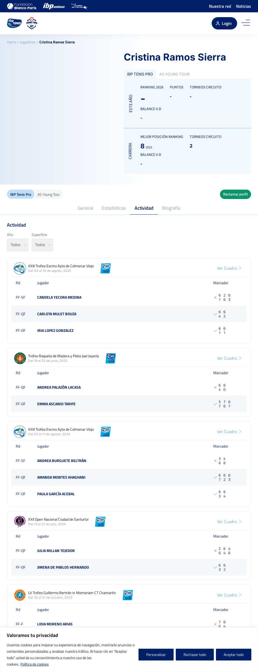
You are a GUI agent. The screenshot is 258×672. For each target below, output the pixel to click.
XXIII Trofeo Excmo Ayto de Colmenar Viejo (61, 266)
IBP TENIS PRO (140, 74)
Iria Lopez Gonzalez (55, 330)
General (85, 208)
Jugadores (28, 42)
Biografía (171, 208)
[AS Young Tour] (31, 23)
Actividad (144, 208)
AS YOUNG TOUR (174, 74)
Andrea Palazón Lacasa (59, 387)
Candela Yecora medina (59, 297)
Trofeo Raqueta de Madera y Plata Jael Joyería (63, 356)
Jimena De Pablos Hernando (63, 567)
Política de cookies (34, 664)
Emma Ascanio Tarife (56, 404)
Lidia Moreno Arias (55, 624)
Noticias (243, 6)
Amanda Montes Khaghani (61, 477)
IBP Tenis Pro (20, 194)
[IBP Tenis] (14, 23)
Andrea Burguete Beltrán (61, 460)
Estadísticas (114, 208)
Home (11, 42)
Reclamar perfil (235, 194)
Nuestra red (220, 6)
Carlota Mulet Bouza (56, 314)
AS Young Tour (49, 194)
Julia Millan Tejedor (56, 550)
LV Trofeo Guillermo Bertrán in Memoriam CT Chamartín (72, 592)
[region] (129, 649)
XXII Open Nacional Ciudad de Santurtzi (58, 519)
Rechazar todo (195, 654)
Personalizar (156, 654)
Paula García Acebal (56, 494)
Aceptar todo (234, 654)
